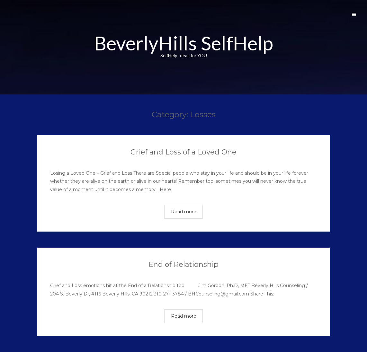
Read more (183, 212)
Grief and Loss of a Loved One (183, 152)
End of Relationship (183, 264)
